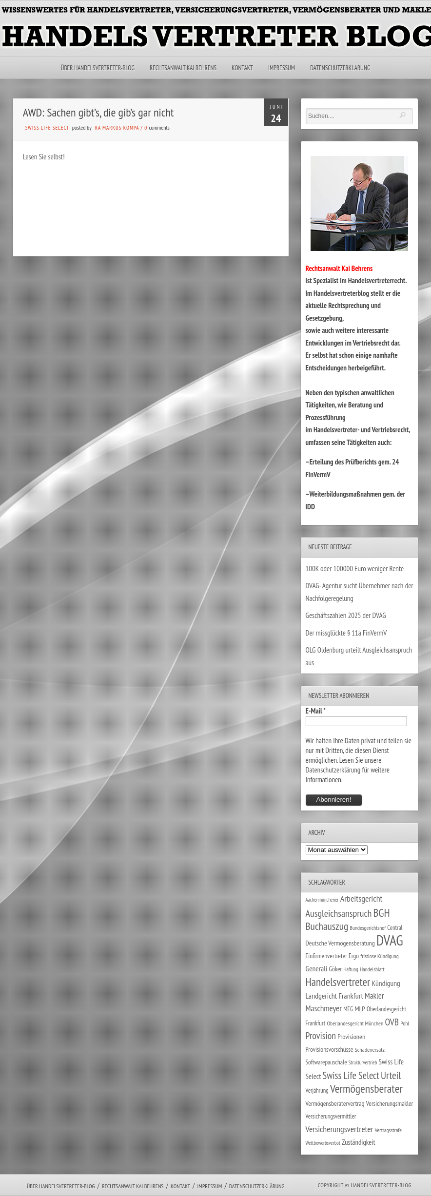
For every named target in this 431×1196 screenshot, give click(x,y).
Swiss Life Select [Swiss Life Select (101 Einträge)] (351, 1075)
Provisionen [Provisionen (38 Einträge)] (351, 1036)
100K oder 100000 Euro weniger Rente (355, 568)
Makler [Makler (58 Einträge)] (374, 995)
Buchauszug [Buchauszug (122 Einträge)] (327, 926)
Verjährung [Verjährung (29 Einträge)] (317, 1090)
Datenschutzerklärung (340, 68)
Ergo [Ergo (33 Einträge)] (354, 955)
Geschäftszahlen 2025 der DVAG (346, 615)
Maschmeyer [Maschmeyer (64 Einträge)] (324, 1008)
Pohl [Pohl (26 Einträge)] (404, 1023)
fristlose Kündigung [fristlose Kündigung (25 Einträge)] (379, 956)
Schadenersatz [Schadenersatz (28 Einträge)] (370, 1049)
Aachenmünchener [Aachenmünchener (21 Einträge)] (322, 899)
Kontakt (242, 68)
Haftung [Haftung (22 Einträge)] (351, 969)
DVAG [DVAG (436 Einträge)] (389, 940)
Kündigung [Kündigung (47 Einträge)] (386, 983)
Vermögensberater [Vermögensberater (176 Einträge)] (366, 1088)
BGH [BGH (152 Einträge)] (381, 913)
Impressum (281, 68)
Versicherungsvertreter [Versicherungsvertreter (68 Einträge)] (339, 1129)
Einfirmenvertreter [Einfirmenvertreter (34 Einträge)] (326, 955)
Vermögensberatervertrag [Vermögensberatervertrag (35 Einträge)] (335, 1103)
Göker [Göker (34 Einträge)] (335, 969)
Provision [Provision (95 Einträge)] (321, 1035)
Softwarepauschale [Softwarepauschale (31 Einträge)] (326, 1062)
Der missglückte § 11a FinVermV (346, 632)
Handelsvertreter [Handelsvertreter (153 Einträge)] (338, 982)
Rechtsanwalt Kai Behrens (183, 68)
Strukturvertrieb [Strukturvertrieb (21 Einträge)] (363, 1062)
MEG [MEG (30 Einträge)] (348, 1009)
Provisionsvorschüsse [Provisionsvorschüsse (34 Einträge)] (329, 1049)
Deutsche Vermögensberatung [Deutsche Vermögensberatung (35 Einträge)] (340, 943)
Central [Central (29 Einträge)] (394, 927)
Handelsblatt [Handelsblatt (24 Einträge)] (372, 969)
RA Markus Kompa (117, 127)
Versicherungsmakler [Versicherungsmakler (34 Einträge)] (389, 1103)
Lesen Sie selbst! (44, 156)
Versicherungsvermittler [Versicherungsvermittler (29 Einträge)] (331, 1116)
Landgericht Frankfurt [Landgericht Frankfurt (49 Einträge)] (334, 996)
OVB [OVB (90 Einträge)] (392, 1022)
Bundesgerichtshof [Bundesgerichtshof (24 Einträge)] (368, 927)
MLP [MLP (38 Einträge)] (359, 1008)
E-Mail (316, 710)
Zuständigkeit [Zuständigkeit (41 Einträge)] (358, 1142)
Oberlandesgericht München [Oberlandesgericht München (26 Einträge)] (355, 1023)
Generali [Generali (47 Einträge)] (317, 968)
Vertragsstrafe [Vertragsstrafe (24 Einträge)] (388, 1130)
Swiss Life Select (47, 127)
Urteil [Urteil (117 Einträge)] (391, 1075)
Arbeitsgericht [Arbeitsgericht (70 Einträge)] (361, 898)
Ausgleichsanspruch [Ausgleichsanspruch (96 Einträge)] (339, 913)
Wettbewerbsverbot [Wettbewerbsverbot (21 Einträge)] (323, 1142)
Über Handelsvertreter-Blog (98, 68)
